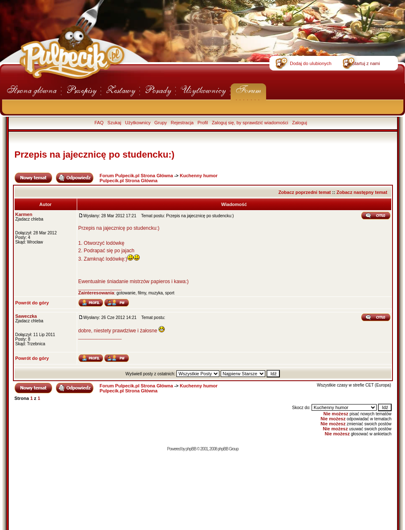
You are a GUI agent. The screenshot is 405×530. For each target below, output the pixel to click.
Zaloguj (299, 122)
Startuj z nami (366, 63)
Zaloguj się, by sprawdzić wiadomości (250, 122)
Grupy (160, 122)
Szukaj (114, 122)
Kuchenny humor (198, 175)
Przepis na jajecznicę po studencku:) (95, 154)
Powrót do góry (32, 302)
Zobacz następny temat (362, 192)
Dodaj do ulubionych (311, 63)
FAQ (98, 122)
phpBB (191, 449)
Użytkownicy (138, 122)
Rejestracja (182, 122)
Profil (202, 122)
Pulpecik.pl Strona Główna (129, 180)
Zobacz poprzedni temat (304, 192)
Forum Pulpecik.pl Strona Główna (136, 175)
